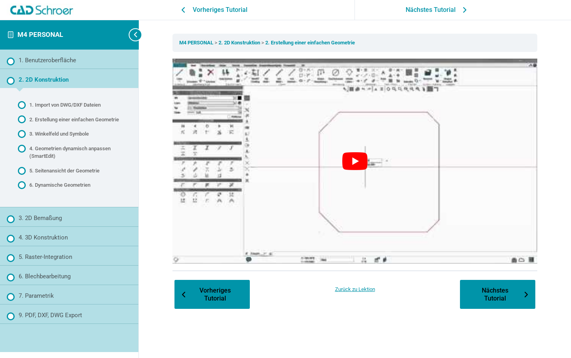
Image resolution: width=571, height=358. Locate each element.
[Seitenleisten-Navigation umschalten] (127, 35)
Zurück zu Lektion (355, 289)
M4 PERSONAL (40, 34)
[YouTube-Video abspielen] (354, 161)
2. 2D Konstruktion (239, 43)
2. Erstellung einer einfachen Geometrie (310, 43)
